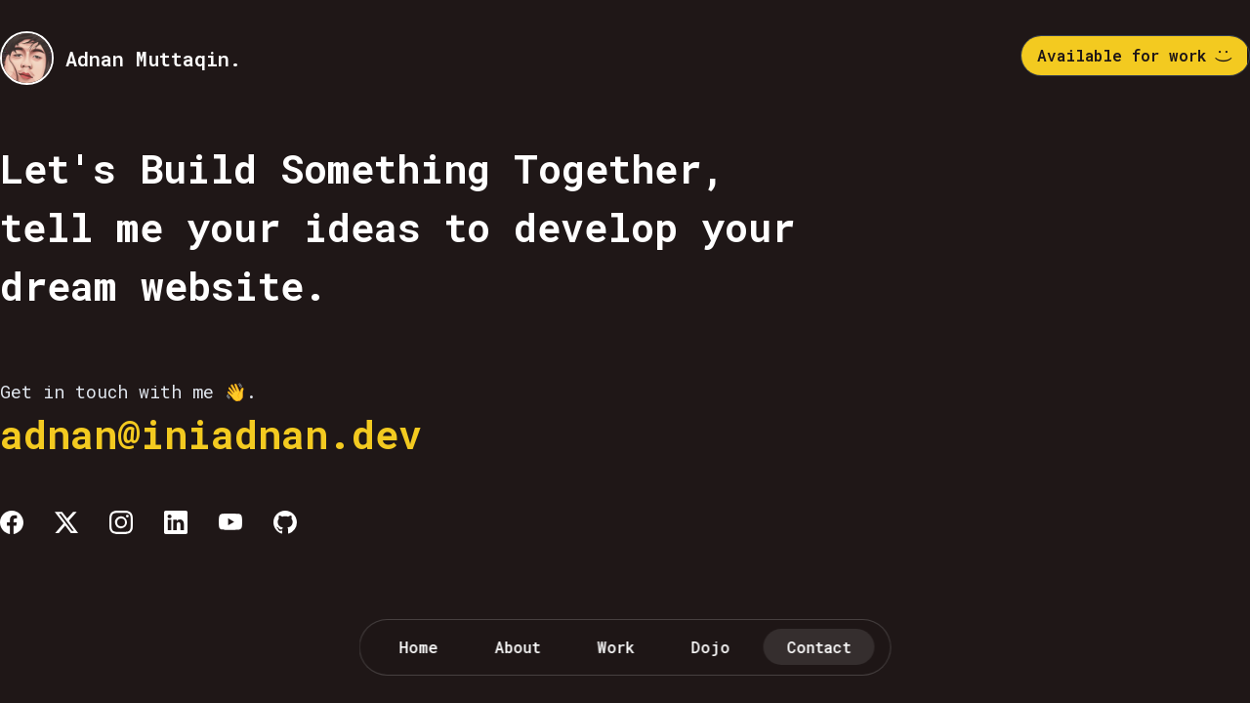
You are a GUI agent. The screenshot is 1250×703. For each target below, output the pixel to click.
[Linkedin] (176, 522)
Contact (819, 647)
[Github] (285, 522)
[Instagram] (121, 522)
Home (418, 647)
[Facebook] (11, 522)
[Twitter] (66, 522)
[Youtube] (230, 522)
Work (616, 647)
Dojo (710, 647)
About (518, 647)
